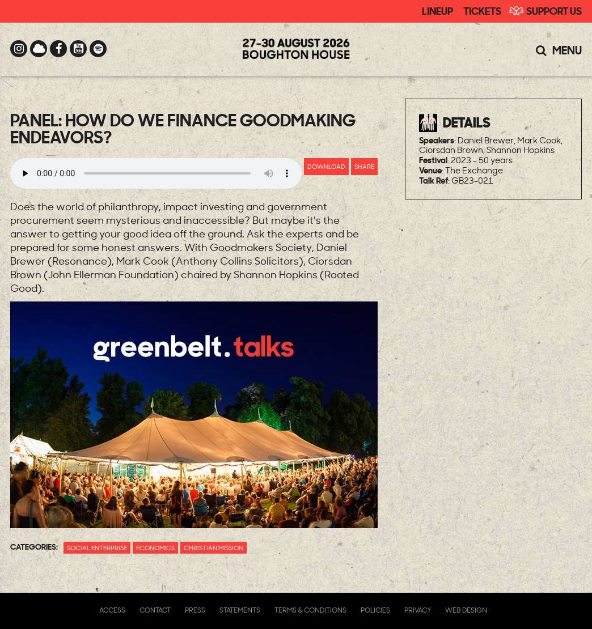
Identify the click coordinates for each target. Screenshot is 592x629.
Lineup (437, 10)
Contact (155, 610)
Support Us (554, 10)
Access (112, 610)
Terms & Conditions (310, 610)
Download (326, 166)
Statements (239, 610)
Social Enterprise (97, 547)
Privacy (417, 610)
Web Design (466, 610)
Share (364, 166)
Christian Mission (213, 547)
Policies (375, 610)
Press (195, 610)
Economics (155, 547)
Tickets (482, 10)
